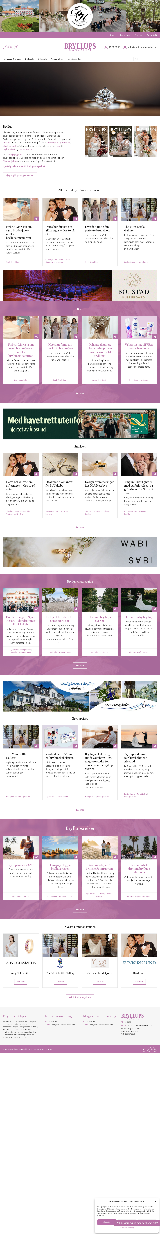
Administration (27, 1155)
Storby (70, 1002)
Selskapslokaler (143, 368)
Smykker (59, 368)
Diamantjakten (15, 108)
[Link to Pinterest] (16, 47)
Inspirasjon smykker (62, 365)
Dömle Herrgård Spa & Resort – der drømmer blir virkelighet (21, 726)
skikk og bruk (9, 252)
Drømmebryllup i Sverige (99, 724)
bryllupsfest (9, 255)
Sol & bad (62, 1002)
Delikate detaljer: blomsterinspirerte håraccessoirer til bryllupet (100, 456)
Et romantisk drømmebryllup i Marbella (139, 974)
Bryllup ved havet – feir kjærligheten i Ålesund (136, 863)
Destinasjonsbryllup (105, 1000)
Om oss (138, 35)
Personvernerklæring (127, 1228)
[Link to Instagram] (10, 47)
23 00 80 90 (114, 47)
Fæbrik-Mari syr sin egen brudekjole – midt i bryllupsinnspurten (21, 456)
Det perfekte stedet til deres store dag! (60, 724)
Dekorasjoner (63, 902)
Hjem (112, 35)
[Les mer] (80, 499)
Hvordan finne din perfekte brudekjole (97, 334)
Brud (8, 368)
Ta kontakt (152, 35)
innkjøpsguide (15, 260)
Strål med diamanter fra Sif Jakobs (58, 589)
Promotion (14, 758)
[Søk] (145, 59)
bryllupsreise (25, 255)
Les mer (21, 1087)
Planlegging (53, 758)
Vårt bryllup (104, 758)
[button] (155, 1201)
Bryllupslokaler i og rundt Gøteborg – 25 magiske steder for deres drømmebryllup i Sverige (99, 867)
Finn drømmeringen (92, 617)
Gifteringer (49, 365)
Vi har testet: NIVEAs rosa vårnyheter (139, 452)
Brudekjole (15, 368)
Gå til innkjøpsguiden (80, 1103)
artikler (6, 248)
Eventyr (26, 1002)
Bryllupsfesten (129, 368)
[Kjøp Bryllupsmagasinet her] (20, 281)
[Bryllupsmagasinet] (80, 47)
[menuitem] (112, 35)
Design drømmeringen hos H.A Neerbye (99, 589)
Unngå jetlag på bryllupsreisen (60, 972)
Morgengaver (50, 368)
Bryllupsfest (14, 756)
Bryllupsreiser (17, 1002)
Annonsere (125, 35)
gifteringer (65, 248)
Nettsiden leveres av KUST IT (43, 1155)
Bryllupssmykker (62, 617)
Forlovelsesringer (130, 617)
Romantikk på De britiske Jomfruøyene (99, 972)
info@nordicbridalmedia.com (142, 47)
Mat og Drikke (142, 900)
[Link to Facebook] (5, 47)
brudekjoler (53, 248)
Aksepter (106, 1222)
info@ (92, 1131)
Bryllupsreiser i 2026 (20, 971)
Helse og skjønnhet (141, 486)
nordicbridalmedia (102, 1131)
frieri (58, 252)
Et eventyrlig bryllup (139, 723)
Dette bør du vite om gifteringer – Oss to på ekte (60, 336)
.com (111, 1131)
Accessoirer (96, 486)
